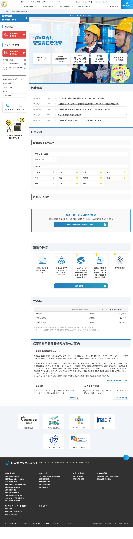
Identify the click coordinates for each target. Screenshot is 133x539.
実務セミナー (44, 517)
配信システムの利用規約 (10, 64)
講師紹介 (5, 91)
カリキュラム (7, 87)
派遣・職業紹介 (65, 6)
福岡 (84, 183)
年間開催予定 (7, 95)
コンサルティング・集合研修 (106, 6)
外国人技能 (47, 6)
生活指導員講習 (43, 499)
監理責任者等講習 (44, 491)
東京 (60, 178)
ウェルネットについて (83, 2)
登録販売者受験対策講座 (104, 491)
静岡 (108, 178)
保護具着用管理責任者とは (12, 79)
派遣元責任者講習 (78, 488)
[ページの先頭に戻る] (126, 469)
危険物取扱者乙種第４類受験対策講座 (108, 488)
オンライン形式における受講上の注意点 (12, 68)
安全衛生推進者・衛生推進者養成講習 (15, 496)
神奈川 (85, 178)
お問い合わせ (20, 106)
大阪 (60, 183)
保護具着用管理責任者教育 (9, 18)
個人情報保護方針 (11, 535)
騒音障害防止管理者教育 (12, 504)
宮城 (60, 172)
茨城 (84, 172)
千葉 (37, 178)
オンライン (39, 159)
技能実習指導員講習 (44, 496)
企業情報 (55, 535)
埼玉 (108, 172)
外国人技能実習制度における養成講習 (50, 488)
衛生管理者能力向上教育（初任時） (15, 491)
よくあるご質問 (8, 106)
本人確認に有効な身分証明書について (79, 236)
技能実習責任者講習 (44, 493)
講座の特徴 (6, 83)
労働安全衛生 (28, 6)
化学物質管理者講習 (10, 501)
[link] (79, 451)
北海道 (37, 172)
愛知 (37, 183)
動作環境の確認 (7, 60)
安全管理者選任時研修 (11, 493)
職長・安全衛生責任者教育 (12, 512)
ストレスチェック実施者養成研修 (14, 510)
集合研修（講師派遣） (11, 526)
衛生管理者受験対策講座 (12, 488)
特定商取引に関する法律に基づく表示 (35, 535)
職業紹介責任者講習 (78, 491)
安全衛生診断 (8, 520)
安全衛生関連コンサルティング (13, 523)
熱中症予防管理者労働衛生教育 (13, 507)
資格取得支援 (83, 6)
